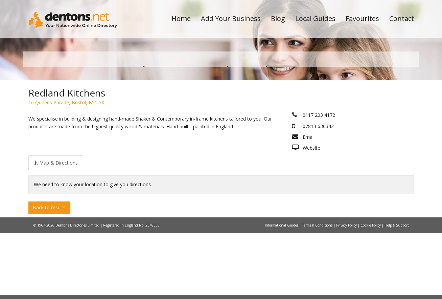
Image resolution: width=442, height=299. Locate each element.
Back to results (49, 273)
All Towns (61, 120)
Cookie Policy (371, 291)
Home (181, 18)
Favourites (362, 18)
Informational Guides (282, 291)
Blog (278, 18)
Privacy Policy (347, 291)
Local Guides (315, 18)
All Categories (212, 120)
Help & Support (397, 291)
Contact (401, 18)
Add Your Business (231, 18)
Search (367, 109)
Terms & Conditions (317, 291)
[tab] (55, 228)
